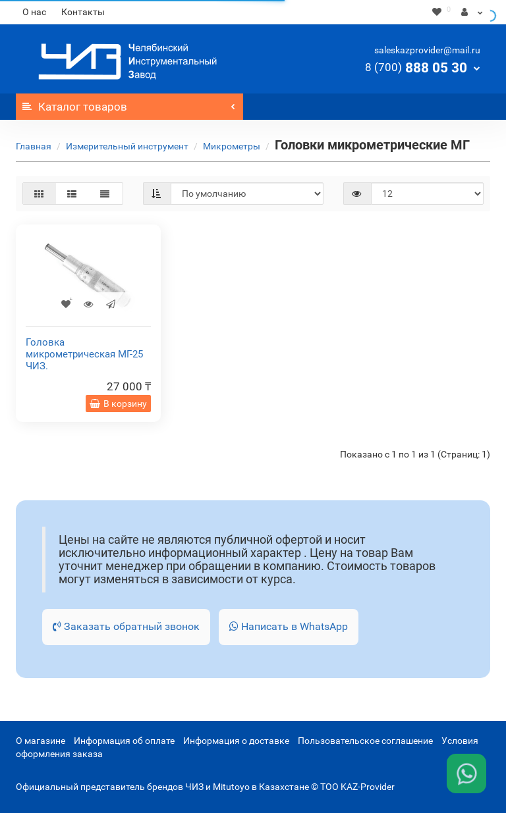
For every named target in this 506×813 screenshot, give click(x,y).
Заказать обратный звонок (126, 626)
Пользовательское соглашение (365, 740)
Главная (33, 146)
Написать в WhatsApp (288, 626)
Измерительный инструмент (127, 146)
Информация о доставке (236, 740)
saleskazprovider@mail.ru (427, 50)
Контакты (83, 12)
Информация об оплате (124, 740)
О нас (34, 12)
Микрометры (231, 146)
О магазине (40, 740)
